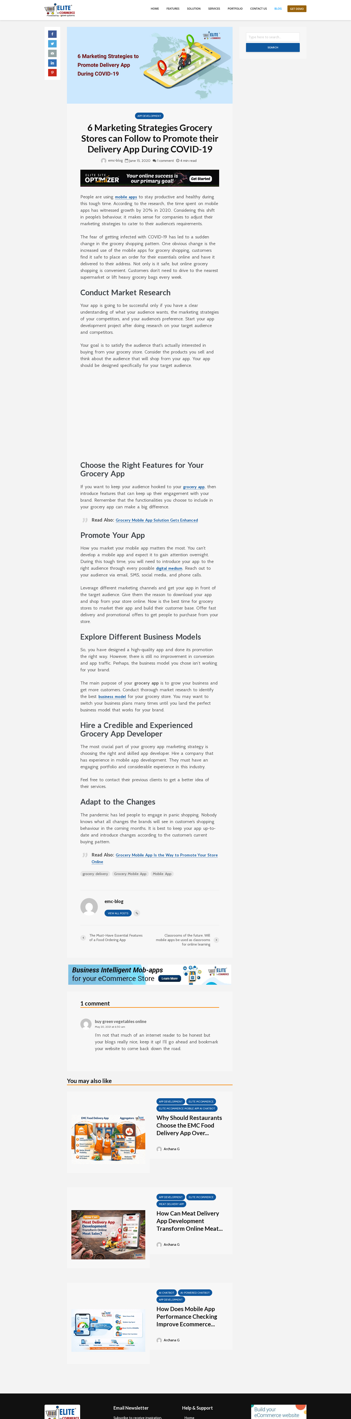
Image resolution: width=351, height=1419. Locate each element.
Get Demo (297, 9)
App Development (149, 116)
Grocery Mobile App (130, 874)
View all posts (118, 913)
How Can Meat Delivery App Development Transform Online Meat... (189, 1221)
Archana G (168, 1149)
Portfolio (235, 9)
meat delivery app (171, 1204)
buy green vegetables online (120, 1021)
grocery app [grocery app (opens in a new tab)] (195, 486)
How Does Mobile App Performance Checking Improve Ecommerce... (186, 1316)
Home (155, 9)
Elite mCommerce (201, 1101)
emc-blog (112, 160)
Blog (278, 9)
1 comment (165, 160)
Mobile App (162, 874)
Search (273, 47)
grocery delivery (95, 874)
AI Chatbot (166, 1292)
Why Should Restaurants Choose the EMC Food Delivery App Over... (189, 1125)
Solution (194, 9)
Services (214, 9)
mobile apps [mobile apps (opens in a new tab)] (127, 196)
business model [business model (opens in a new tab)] (114, 696)
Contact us (258, 9)
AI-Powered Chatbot (195, 1292)
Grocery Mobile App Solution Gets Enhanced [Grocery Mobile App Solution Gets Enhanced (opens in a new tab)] (162, 519)
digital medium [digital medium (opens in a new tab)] (171, 568)
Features (173, 9)
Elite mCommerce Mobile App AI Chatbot (187, 1108)
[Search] (273, 36)
